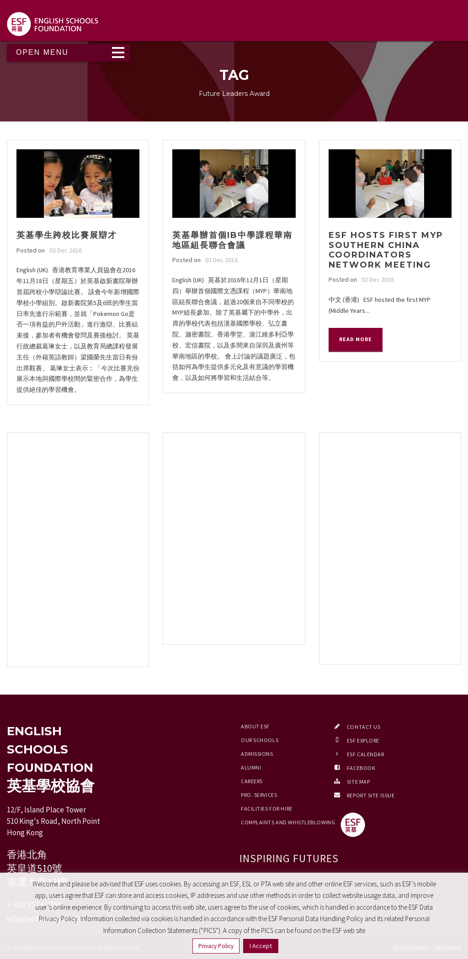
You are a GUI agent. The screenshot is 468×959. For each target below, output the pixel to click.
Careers (252, 781)
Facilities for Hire (266, 808)
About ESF (255, 726)
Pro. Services (259, 794)
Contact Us (364, 726)
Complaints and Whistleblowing (288, 822)
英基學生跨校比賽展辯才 (66, 235)
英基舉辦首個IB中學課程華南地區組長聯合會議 (232, 240)
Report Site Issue (371, 795)
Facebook (361, 767)
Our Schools (259, 740)
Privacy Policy (216, 946)
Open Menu (42, 52)
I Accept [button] (261, 946)
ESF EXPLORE (363, 740)
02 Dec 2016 (65, 250)
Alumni (251, 767)
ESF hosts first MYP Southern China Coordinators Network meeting (386, 250)
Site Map (358, 781)
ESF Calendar (365, 754)
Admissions (257, 753)
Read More (355, 339)
